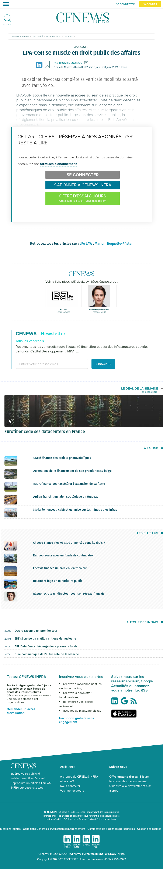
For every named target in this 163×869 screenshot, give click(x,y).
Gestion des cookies (149, 829)
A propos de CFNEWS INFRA (79, 776)
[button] (7, 16)
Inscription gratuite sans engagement (76, 720)
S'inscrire (103, 364)
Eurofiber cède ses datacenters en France (44, 431)
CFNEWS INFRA (115, 854)
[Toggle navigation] (4, 4)
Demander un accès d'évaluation (21, 711)
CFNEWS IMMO (93, 854)
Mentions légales (10, 829)
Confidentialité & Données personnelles (111, 829)
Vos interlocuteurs (72, 790)
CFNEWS (76, 854)
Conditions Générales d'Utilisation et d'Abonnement (54, 829)
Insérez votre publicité (25, 773)
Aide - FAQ (67, 781)
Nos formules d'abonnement (128, 781)
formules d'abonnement (58, 163)
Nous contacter (70, 786)
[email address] (52, 364)
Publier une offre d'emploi (28, 778)
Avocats (81, 47)
